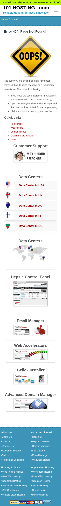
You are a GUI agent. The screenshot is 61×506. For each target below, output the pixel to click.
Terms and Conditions (13, 459)
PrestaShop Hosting (42, 475)
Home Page (17, 123)
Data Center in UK (30, 194)
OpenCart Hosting (41, 480)
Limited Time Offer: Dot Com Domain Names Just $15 (30, 2)
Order (13, 139)
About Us (7, 436)
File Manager (39, 450)
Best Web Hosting (11, 475)
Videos (5, 454)
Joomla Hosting (40, 484)
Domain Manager (41, 445)
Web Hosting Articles (12, 471)
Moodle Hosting (40, 494)
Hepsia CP (37, 436)
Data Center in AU (30, 205)
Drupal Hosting (39, 489)
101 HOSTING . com (26, 7)
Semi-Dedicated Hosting (14, 484)
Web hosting (17, 127)
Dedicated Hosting (11, 480)
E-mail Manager (40, 454)
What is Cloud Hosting (13, 494)
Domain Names (18, 131)
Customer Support (11, 450)
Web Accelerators (41, 459)
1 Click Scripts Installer (22, 135)
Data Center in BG (30, 225)
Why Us (6, 440)
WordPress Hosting (42, 471)
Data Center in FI (30, 215)
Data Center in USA (31, 184)
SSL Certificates (10, 489)
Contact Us (8, 445)
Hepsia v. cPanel (40, 440)
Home (4, 18)
